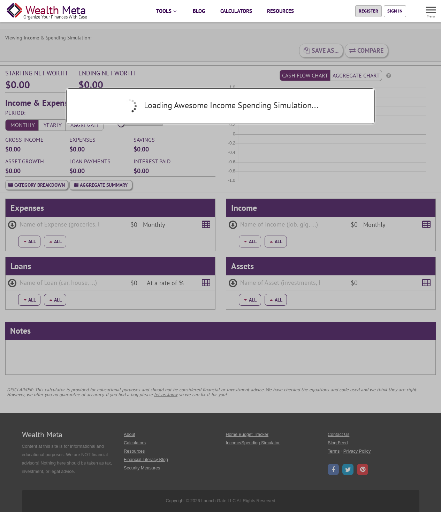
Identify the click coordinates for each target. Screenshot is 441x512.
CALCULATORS (236, 11)
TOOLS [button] (166, 11)
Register (368, 11)
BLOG (199, 11)
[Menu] (431, 10)
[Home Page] (48, 11)
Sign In (395, 11)
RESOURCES (280, 11)
